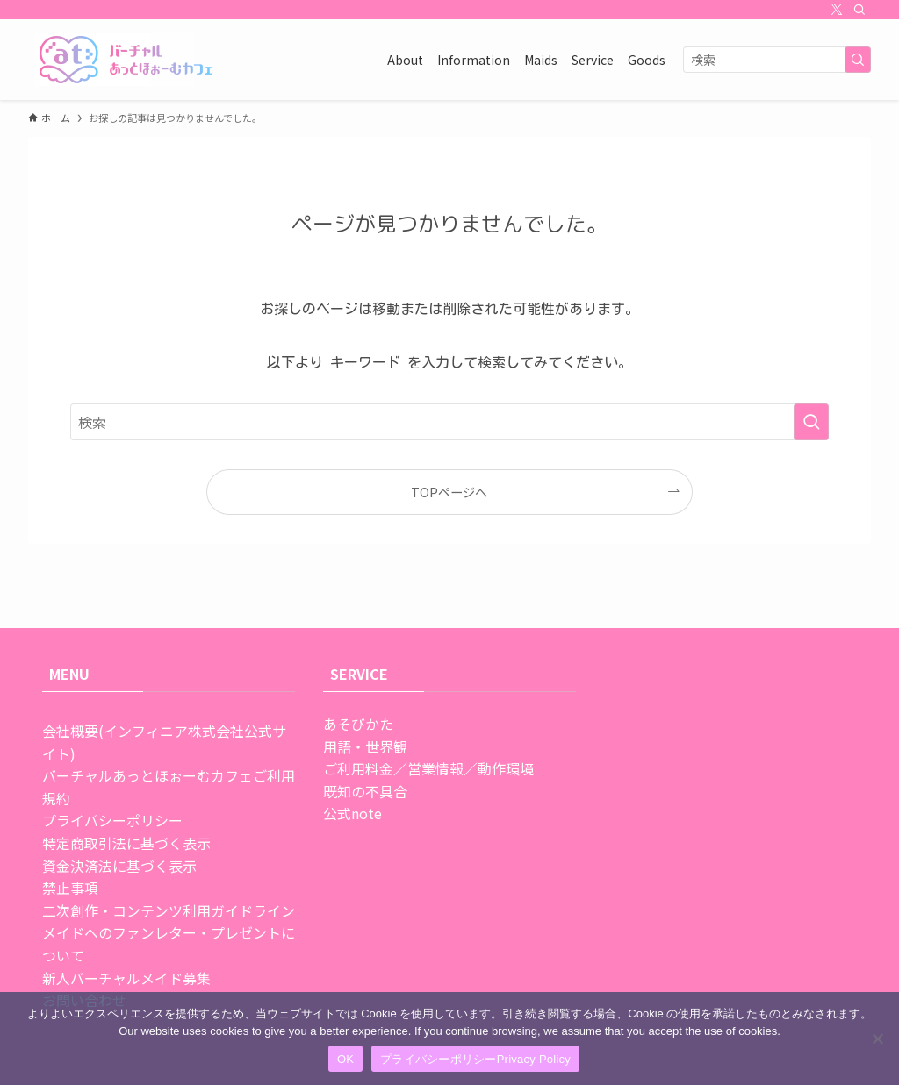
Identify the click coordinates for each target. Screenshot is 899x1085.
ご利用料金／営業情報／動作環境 (428, 768)
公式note (352, 813)
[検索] (859, 9)
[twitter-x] (836, 9)
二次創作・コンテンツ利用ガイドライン (168, 910)
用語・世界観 (365, 746)
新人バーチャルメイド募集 (126, 978)
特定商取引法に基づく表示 (126, 842)
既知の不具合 (365, 791)
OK (345, 1059)
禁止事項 (70, 887)
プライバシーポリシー (112, 820)
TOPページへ (449, 491)
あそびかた (358, 723)
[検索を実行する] (858, 59)
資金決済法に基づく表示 (119, 865)
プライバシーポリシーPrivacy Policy (475, 1059)
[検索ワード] (777, 59)
